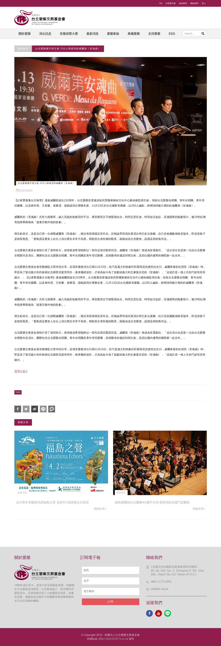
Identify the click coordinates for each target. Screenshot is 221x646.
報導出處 (21, 371)
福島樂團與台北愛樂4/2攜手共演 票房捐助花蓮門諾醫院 (152, 502)
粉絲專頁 (183, 3)
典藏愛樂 (134, 33)
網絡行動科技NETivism (113, 638)
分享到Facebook (17, 409)
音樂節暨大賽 (69, 33)
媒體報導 (23, 48)
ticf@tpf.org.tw (159, 588)
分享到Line (43, 409)
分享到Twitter (26, 409)
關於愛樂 (25, 33)
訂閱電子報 (170, 3)
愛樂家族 (113, 33)
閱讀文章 (100, 508)
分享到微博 (34, 409)
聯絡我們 (194, 3)
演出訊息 (45, 33)
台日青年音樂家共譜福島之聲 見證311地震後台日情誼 (52, 502)
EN (160, 3)
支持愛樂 (154, 33)
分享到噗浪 (51, 409)
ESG (172, 33)
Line (167, 613)
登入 (204, 3)
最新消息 (92, 33)
